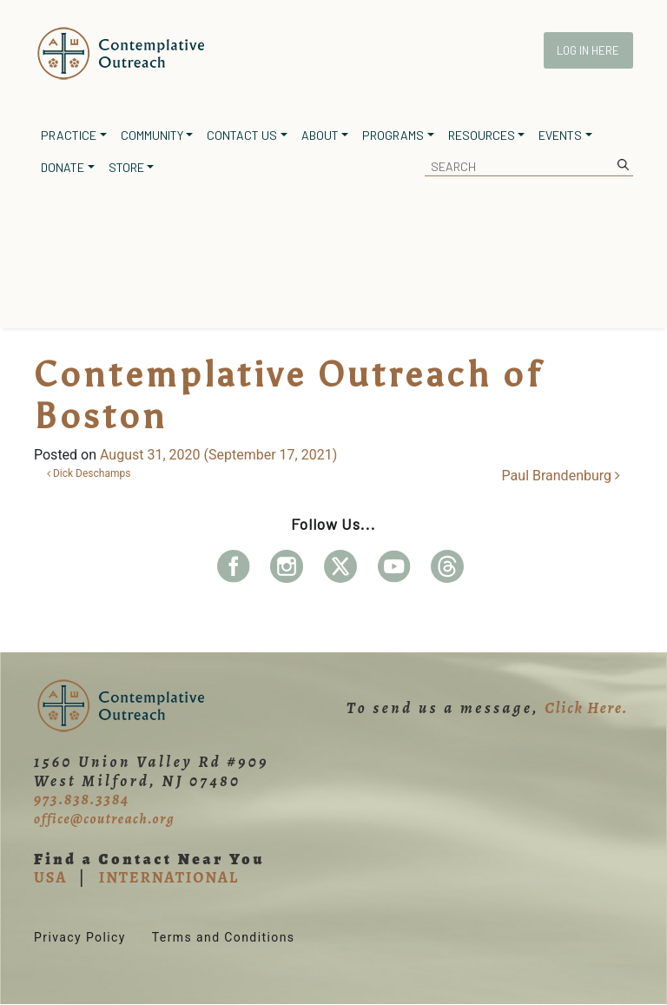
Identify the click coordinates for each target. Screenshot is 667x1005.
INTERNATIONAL (169, 877)
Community (152, 135)
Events (560, 135)
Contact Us (242, 135)
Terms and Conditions (223, 937)
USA (50, 877)
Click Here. (586, 708)
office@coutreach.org (104, 819)
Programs (393, 135)
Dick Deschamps (88, 473)
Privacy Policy (80, 937)
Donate (62, 167)
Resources (481, 135)
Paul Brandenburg (561, 475)
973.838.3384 (81, 799)
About (320, 135)
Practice (68, 135)
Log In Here (588, 50)
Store (126, 167)
